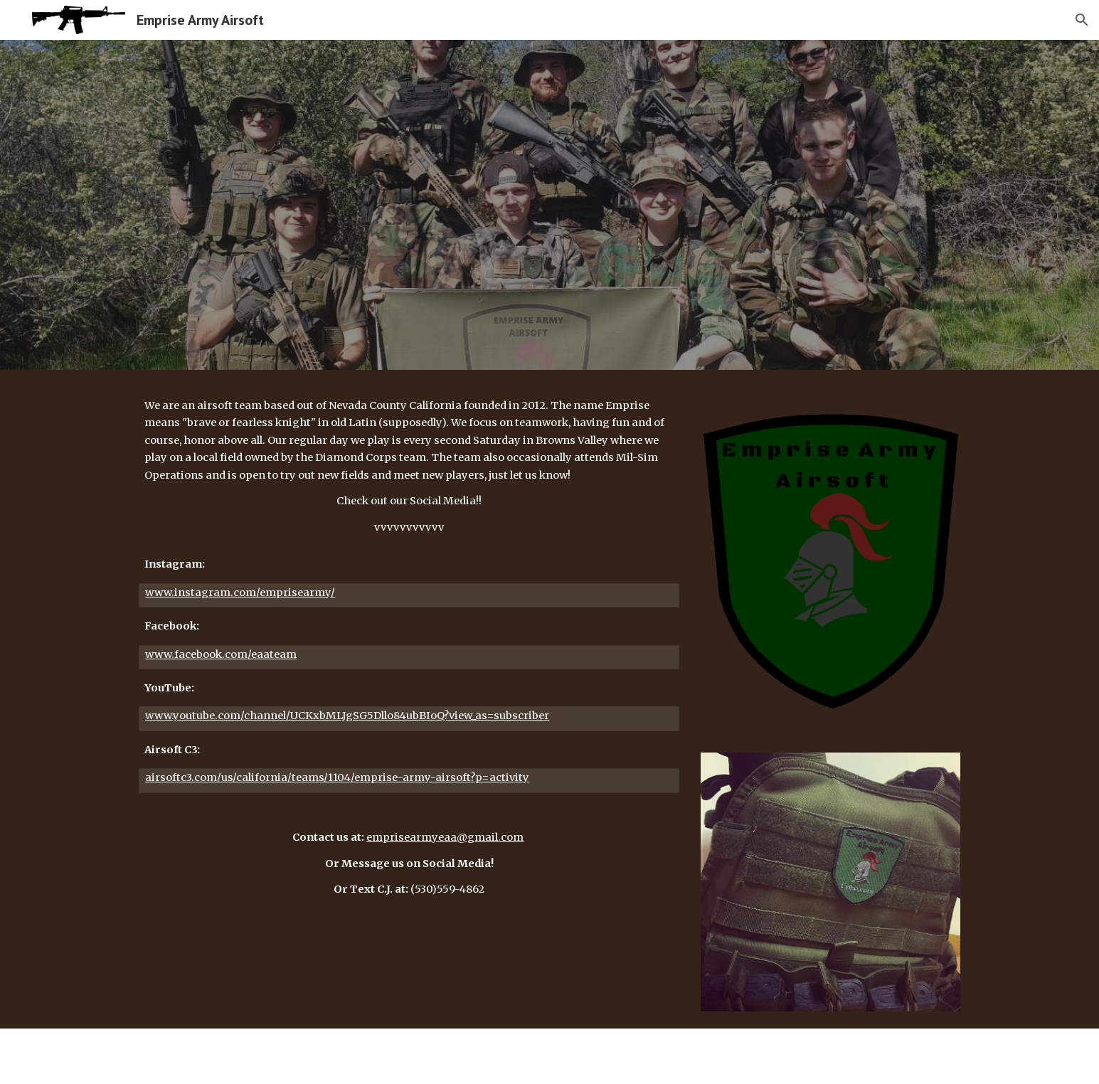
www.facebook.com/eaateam (221, 654)
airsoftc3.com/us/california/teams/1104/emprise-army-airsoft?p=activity (337, 777)
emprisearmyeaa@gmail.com (445, 837)
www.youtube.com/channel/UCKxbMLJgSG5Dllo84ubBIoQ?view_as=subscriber (347, 715)
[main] (409, 466)
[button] (1082, 20)
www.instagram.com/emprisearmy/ (240, 592)
